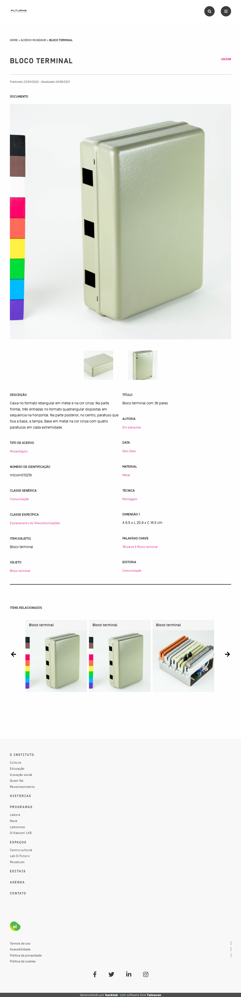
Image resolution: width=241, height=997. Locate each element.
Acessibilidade (20, 949)
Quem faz (17, 780)
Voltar (226, 59)
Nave (13, 821)
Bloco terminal (20, 571)
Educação (17, 768)
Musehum (17, 862)
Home (14, 40)
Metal (126, 475)
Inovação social (21, 775)
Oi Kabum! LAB (21, 833)
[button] (13, 654)
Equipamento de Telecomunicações (35, 523)
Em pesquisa (131, 427)
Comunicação (19, 499)
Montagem (129, 499)
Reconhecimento (22, 787)
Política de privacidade (26, 955)
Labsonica (17, 827)
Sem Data (129, 451)
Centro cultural (21, 850)
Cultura (15, 762)
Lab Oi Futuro (19, 856)
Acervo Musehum (33, 40)
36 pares (128, 547)
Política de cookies (23, 961)
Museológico (19, 451)
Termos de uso (20, 943)
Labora (15, 815)
